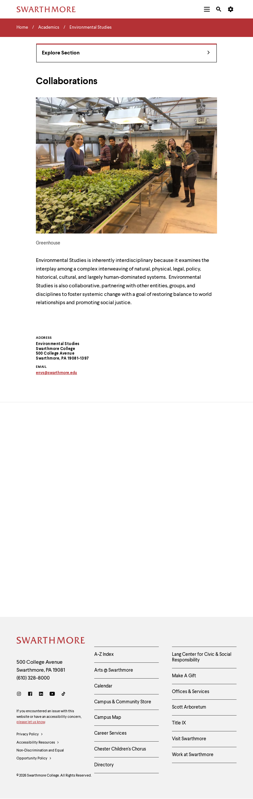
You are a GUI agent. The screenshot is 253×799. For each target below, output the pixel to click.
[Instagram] (20, 694)
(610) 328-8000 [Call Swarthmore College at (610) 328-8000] (33, 678)
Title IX (179, 723)
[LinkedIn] (41, 694)
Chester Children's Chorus (120, 749)
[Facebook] (30, 694)
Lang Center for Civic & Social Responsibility (201, 657)
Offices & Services (190, 691)
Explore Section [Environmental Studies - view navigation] (126, 53)
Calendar (103, 686)
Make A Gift (184, 676)
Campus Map (107, 717)
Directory (104, 765)
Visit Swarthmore (189, 739)
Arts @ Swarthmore (113, 670)
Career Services (110, 733)
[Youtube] (52, 694)
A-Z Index (104, 654)
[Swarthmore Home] (50, 641)
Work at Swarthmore (192, 754)
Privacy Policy (29, 735)
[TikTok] (63, 694)
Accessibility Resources (37, 743)
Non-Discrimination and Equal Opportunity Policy (40, 756)
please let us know (30, 722)
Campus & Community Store (122, 702)
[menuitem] (207, 9)
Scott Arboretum (189, 707)
